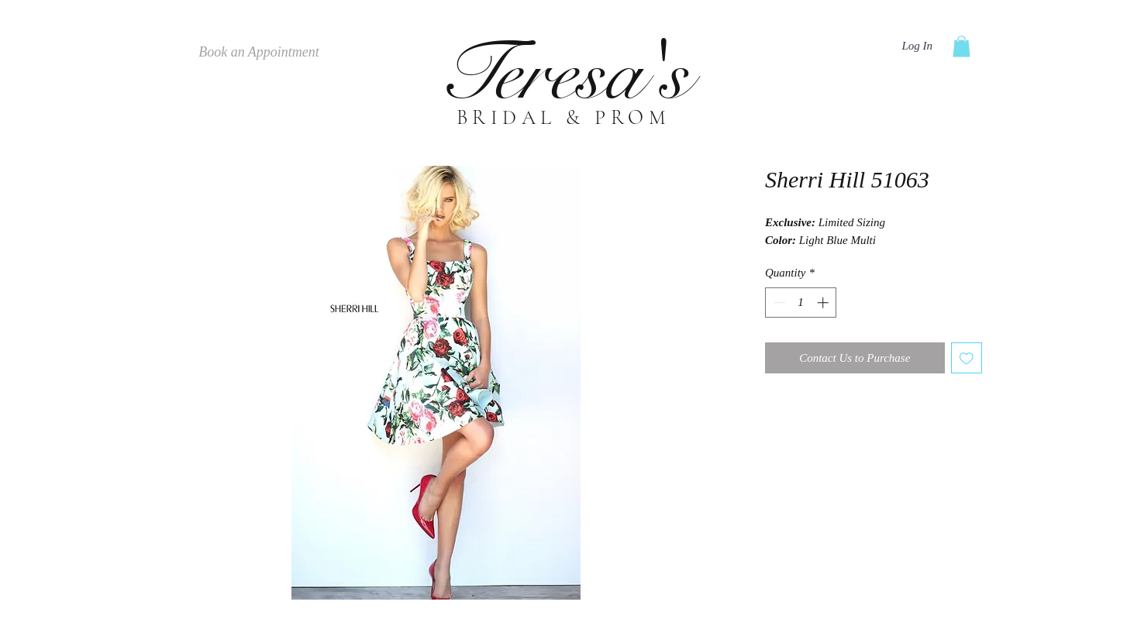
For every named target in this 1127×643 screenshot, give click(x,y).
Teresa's (563, 74)
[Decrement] (777, 302)
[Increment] (824, 302)
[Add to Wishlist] (967, 358)
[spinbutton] (801, 302)
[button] (961, 46)
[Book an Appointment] (259, 53)
